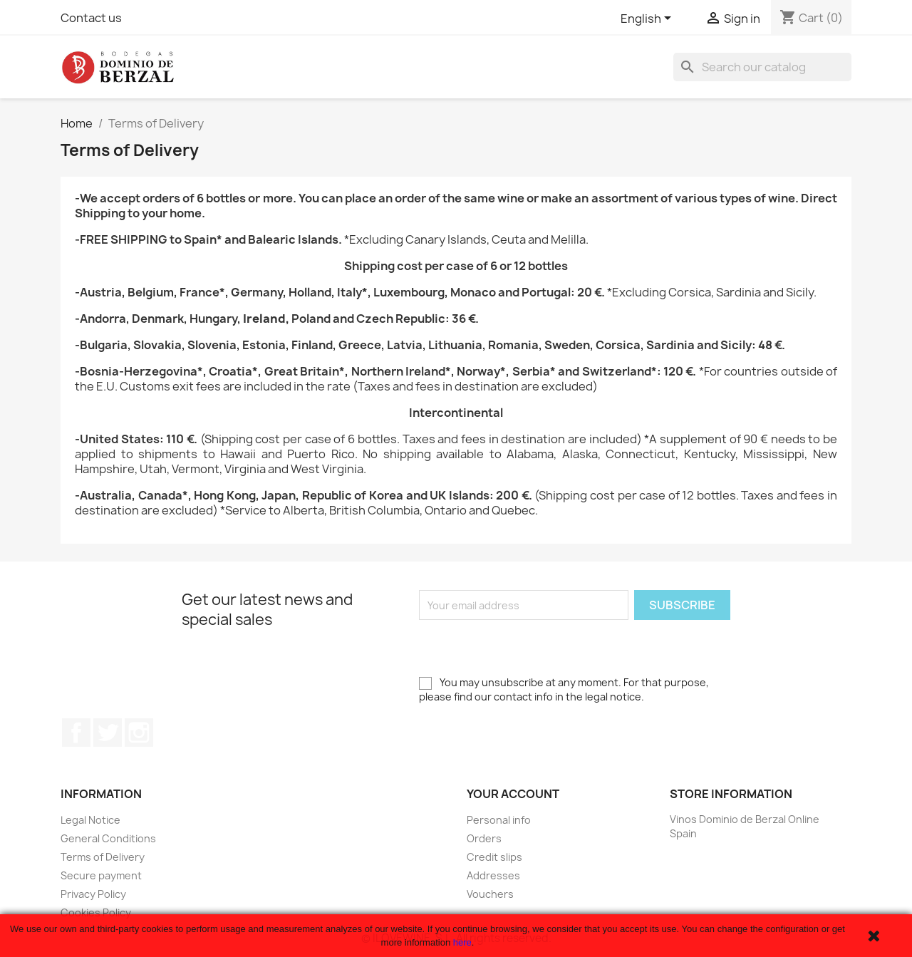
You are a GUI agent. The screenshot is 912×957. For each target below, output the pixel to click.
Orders (484, 838)
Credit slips (494, 857)
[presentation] (527, 648)
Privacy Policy (93, 894)
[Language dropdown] (648, 19)
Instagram (139, 732)
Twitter (107, 732)
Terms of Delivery (103, 857)
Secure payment (101, 875)
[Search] (762, 67)
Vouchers (490, 894)
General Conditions (108, 838)
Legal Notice (90, 820)
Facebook (76, 732)
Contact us (91, 18)
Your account (513, 794)
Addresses (493, 875)
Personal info (499, 820)
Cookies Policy (96, 912)
